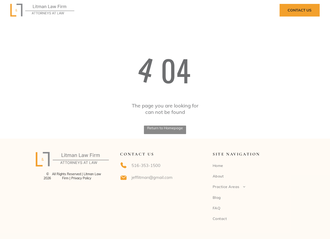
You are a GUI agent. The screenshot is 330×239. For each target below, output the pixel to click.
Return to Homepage (165, 128)
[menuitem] (119, 10)
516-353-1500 (146, 165)
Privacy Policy (81, 178)
